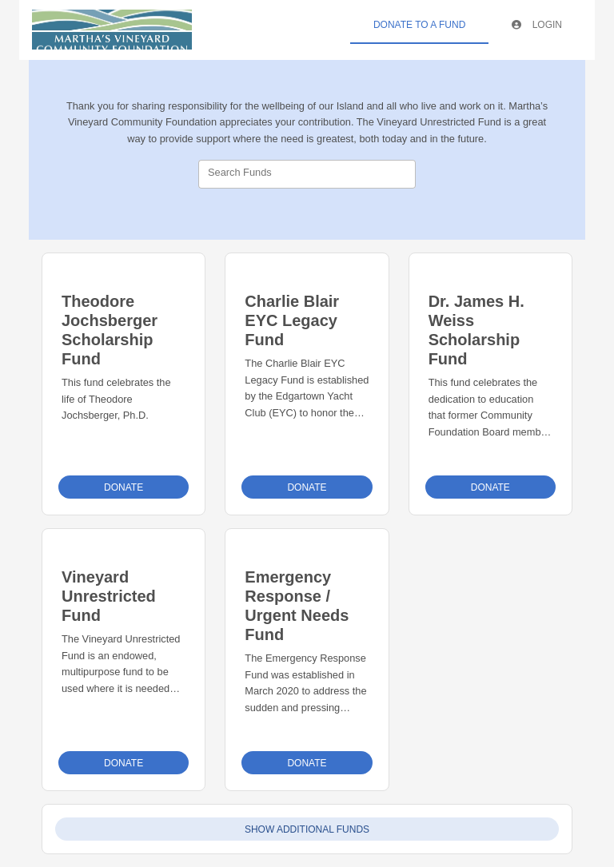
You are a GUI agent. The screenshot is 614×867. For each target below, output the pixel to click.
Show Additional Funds (307, 829)
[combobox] (307, 174)
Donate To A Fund (419, 24)
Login (537, 24)
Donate (123, 487)
